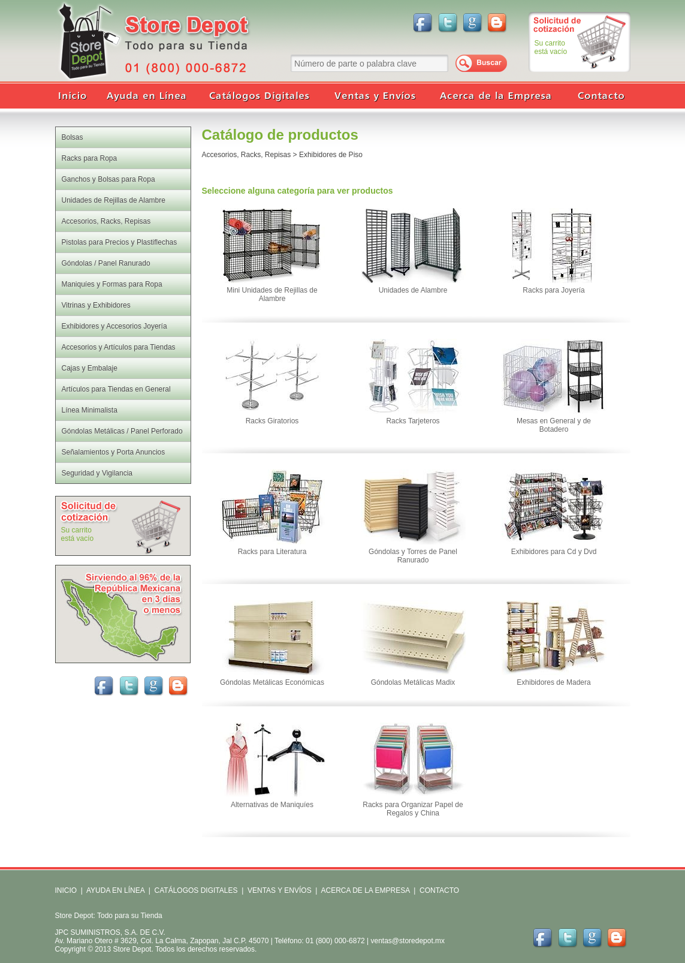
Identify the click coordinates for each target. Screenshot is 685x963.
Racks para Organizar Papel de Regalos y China (413, 809)
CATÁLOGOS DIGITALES (196, 890)
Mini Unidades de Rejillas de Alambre (272, 294)
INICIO (66, 890)
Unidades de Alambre (413, 290)
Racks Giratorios (272, 421)
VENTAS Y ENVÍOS (279, 890)
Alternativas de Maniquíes (272, 805)
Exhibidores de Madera (553, 682)
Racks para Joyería (553, 290)
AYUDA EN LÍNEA (115, 890)
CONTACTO (439, 890)
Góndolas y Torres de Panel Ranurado (413, 555)
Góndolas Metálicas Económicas (272, 682)
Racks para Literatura (272, 551)
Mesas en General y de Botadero (554, 425)
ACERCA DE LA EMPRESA (364, 890)
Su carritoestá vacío (551, 47)
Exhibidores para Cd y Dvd (554, 551)
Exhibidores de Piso (331, 155)
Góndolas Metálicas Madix (413, 682)
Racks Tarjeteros (412, 421)
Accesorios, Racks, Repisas (246, 155)
